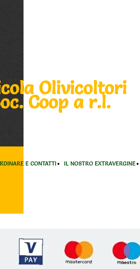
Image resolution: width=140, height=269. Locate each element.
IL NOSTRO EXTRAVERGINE (100, 163)
